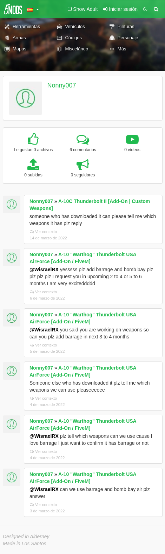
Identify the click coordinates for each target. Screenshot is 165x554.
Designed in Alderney (26, 536)
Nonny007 (61, 85)
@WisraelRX (44, 269)
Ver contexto (43, 232)
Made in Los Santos (24, 543)
